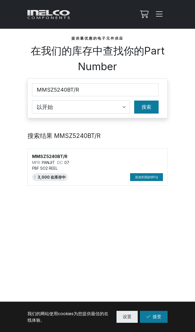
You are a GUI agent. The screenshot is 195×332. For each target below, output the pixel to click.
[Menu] (159, 14)
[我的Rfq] (143, 14)
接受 (153, 316)
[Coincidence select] (81, 107)
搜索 (146, 107)
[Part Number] (95, 89)
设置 (127, 316)
